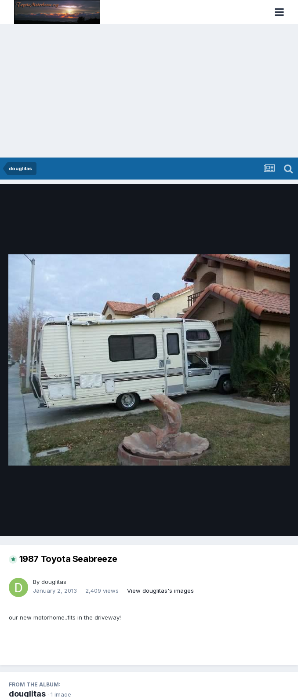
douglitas (53, 581)
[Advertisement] (149, 91)
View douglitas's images (160, 590)
